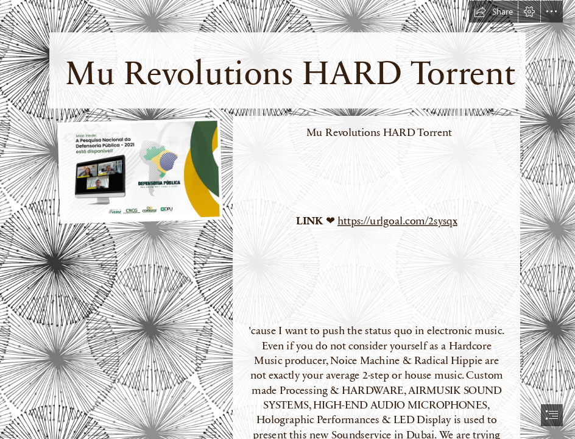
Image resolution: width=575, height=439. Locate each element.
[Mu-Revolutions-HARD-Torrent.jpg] (139, 171)
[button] (493, 12)
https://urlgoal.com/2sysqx (397, 220)
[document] (287, 219)
